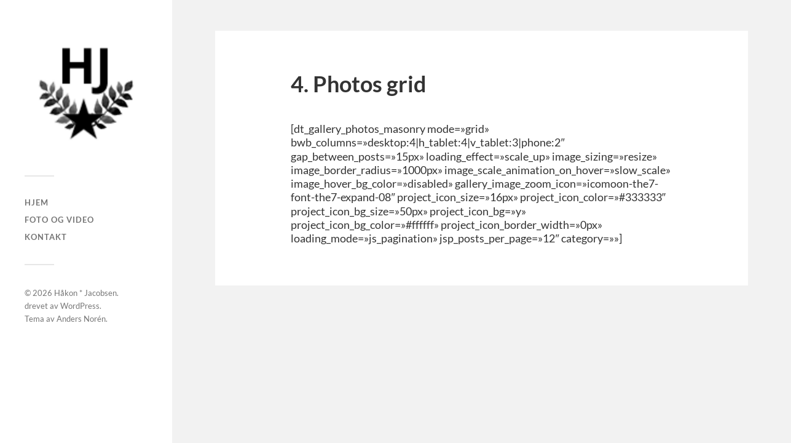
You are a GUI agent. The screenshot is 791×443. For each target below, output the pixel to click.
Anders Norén (81, 319)
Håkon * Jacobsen (85, 293)
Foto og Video (59, 220)
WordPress (80, 306)
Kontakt (46, 237)
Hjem (37, 202)
